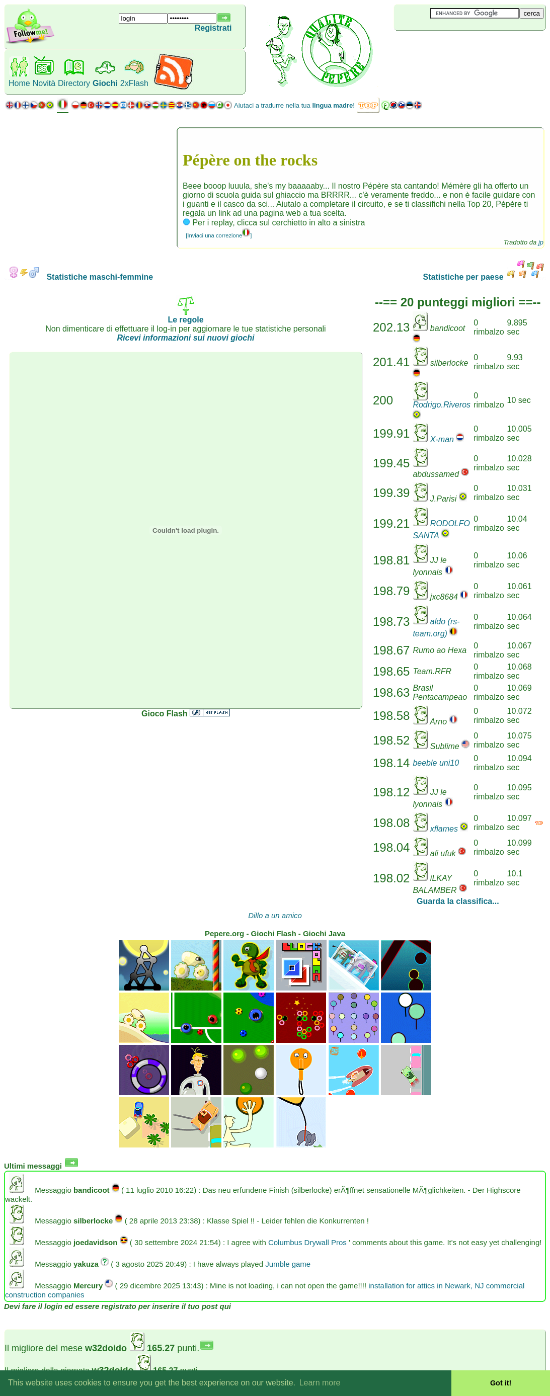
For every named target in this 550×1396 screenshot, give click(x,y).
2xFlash (134, 83)
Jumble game (287, 1264)
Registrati (213, 28)
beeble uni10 (436, 763)
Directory (74, 83)
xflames (444, 829)
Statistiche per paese (484, 277)
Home (19, 83)
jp (540, 242)
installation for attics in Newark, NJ (426, 1285)
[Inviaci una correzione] (219, 235)
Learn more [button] (320, 1382)
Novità (44, 83)
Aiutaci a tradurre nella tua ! (294, 105)
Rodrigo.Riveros (441, 404)
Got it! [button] (500, 1383)
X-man (442, 439)
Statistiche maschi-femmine (78, 277)
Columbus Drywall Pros (307, 1242)
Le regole (185, 316)
